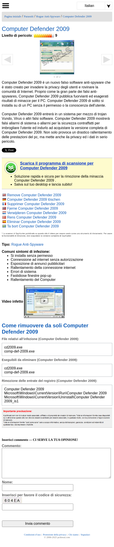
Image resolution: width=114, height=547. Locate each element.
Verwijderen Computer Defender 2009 (36, 213)
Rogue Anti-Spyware (48, 16)
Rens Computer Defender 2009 (31, 217)
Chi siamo (73, 540)
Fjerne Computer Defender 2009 (32, 208)
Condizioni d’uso (32, 540)
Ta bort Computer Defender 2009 (33, 226)
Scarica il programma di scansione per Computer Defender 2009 (57, 165)
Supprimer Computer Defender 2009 (35, 204)
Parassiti (28, 16)
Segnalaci (85, 540)
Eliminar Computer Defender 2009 (34, 222)
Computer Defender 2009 (77, 16)
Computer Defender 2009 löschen (33, 199)
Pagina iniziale (12, 16)
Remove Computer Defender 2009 (34, 195)
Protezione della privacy (54, 540)
